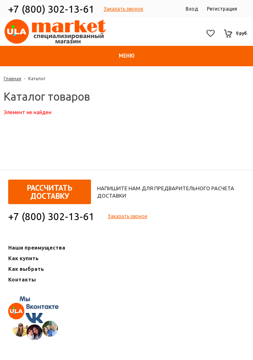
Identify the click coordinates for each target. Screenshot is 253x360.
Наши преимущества (36, 247)
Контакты (22, 279)
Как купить (23, 258)
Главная (12, 78)
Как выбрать (26, 269)
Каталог (37, 78)
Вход (192, 8)
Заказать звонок (123, 8)
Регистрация (222, 8)
